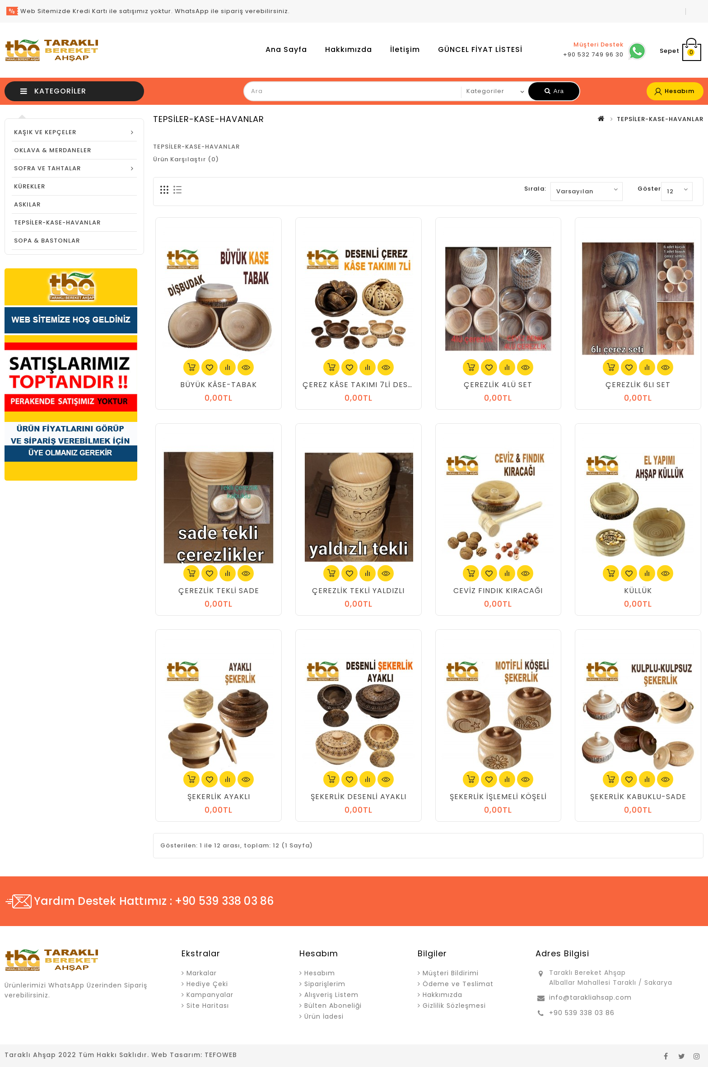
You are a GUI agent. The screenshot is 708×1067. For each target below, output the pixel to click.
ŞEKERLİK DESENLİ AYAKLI (358, 796)
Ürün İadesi (324, 1016)
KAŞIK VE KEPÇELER (45, 132)
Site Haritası (207, 1005)
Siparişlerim (324, 983)
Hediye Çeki (207, 983)
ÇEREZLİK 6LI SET (638, 384)
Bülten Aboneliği (333, 1005)
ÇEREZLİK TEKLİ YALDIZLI (358, 590)
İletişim (405, 49)
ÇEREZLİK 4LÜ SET (498, 384)
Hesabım (319, 973)
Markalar (201, 973)
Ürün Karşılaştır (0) (186, 159)
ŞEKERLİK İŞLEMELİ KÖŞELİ (498, 796)
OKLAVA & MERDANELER (52, 150)
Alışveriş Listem (331, 994)
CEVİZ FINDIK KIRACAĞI (498, 590)
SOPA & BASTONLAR (47, 240)
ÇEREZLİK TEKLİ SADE (218, 590)
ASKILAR (27, 204)
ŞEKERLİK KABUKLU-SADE (638, 796)
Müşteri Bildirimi (451, 973)
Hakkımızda (348, 49)
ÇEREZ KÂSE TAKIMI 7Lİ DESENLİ (363, 384)
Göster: (650, 188)
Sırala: (535, 188)
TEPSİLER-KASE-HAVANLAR (57, 222)
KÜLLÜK (638, 590)
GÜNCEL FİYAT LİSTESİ (480, 49)
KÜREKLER (29, 186)
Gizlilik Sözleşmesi (454, 1005)
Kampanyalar (209, 994)
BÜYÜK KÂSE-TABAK (218, 384)
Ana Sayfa (286, 49)
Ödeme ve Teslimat (458, 983)
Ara (554, 91)
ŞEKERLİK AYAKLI (218, 796)
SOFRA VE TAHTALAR (47, 168)
